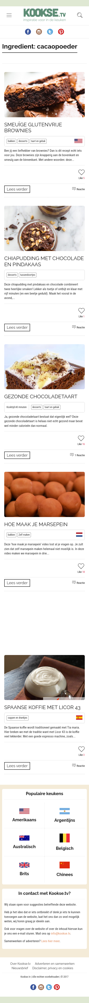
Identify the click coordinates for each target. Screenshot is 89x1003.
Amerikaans (24, 819)
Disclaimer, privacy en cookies (52, 968)
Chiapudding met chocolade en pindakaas (44, 261)
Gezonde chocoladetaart (40, 396)
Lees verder (17, 189)
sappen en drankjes (17, 717)
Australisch (24, 846)
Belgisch (65, 848)
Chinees (65, 874)
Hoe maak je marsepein (36, 524)
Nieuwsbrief (20, 968)
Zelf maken (24, 534)
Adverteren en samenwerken (55, 963)
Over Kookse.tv (20, 963)
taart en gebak (38, 141)
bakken (11, 141)
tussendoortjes (27, 274)
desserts (23, 141)
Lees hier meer (50, 941)
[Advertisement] (44, 623)
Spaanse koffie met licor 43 (42, 707)
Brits (24, 873)
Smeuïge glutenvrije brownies (33, 127)
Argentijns (64, 820)
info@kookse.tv (60, 933)
